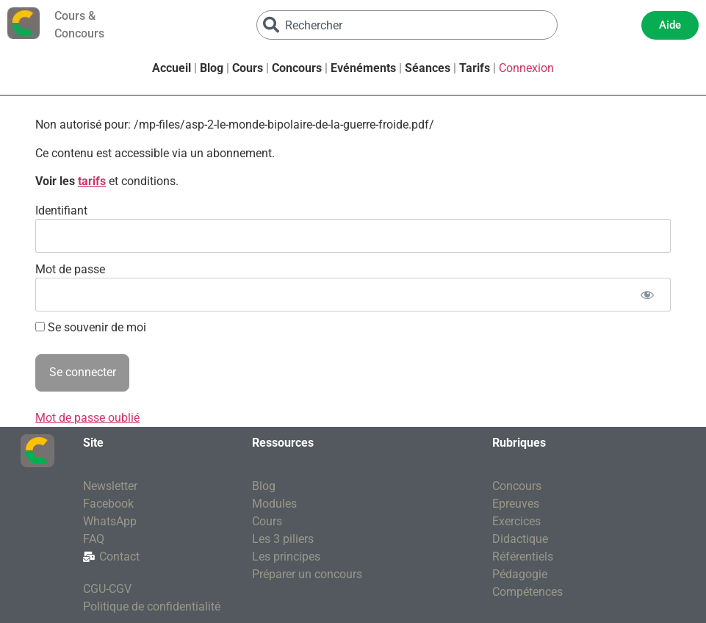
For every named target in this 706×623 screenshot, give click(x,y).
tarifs (92, 181)
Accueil (171, 68)
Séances (427, 68)
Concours (297, 68)
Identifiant (61, 210)
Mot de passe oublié (87, 418)
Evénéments (363, 68)
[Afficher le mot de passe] (647, 295)
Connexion (526, 68)
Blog (211, 68)
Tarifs (474, 68)
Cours (247, 68)
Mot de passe (70, 269)
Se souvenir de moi (90, 328)
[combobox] (407, 25)
